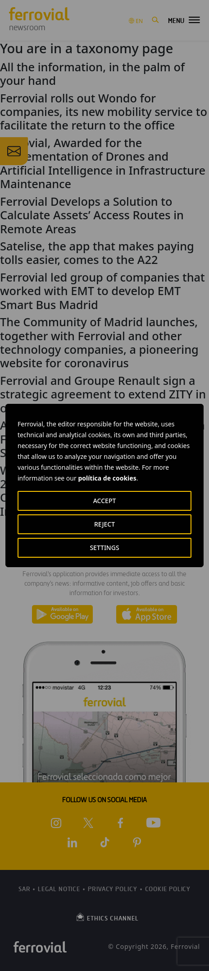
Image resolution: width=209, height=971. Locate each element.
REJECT (104, 524)
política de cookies (107, 478)
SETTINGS (104, 547)
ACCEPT (104, 500)
